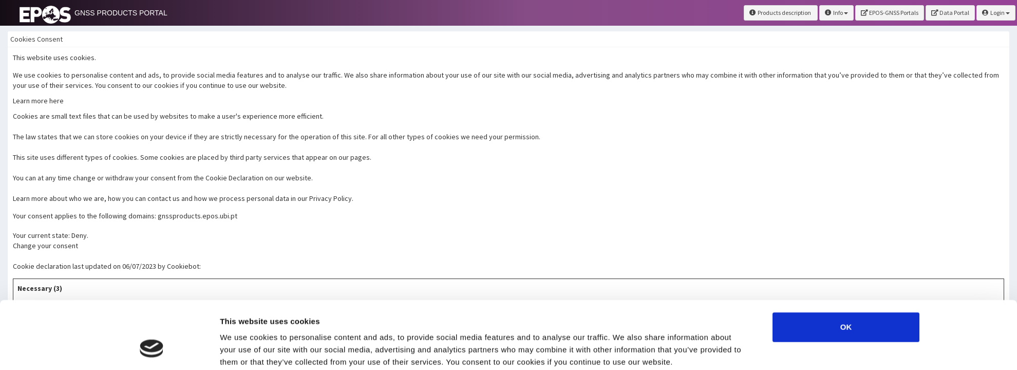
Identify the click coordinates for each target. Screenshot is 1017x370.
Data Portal (950, 12)
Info (836, 12)
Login (996, 12)
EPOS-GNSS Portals (889, 12)
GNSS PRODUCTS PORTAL (120, 13)
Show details (624, 349)
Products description (780, 12)
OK (846, 269)
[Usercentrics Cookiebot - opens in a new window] (152, 350)
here (273, 316)
